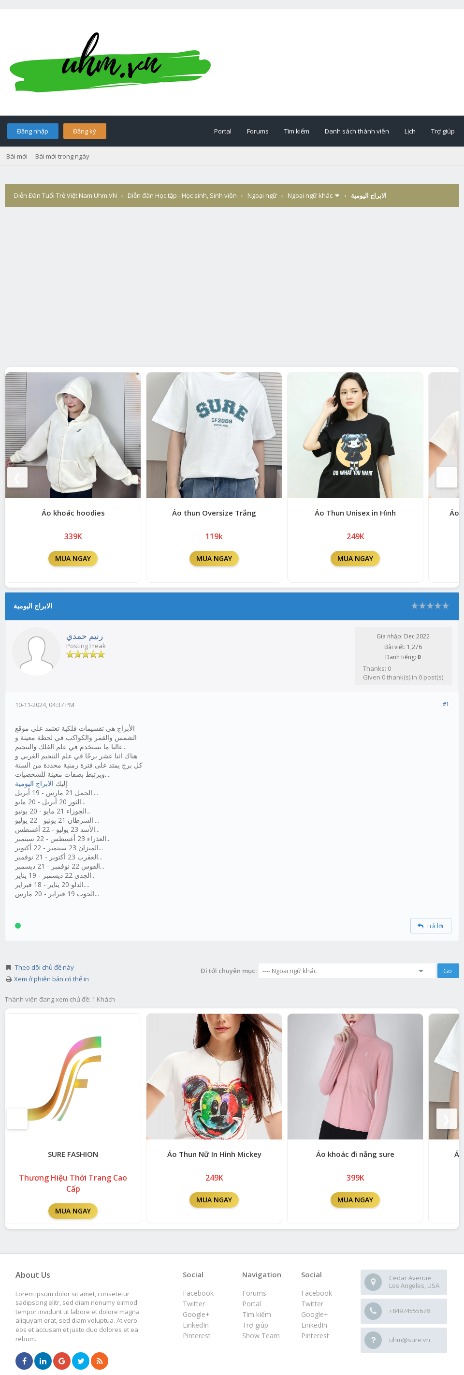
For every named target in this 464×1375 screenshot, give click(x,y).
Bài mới (17, 156)
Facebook (316, 1293)
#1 (446, 704)
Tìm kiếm (296, 131)
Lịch (410, 131)
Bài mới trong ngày (62, 156)
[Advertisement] (232, 294)
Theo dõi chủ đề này (44, 967)
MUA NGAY (73, 558)
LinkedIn (314, 1325)
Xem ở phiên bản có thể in (51, 979)
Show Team (261, 1335)
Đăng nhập (32, 131)
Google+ (314, 1314)
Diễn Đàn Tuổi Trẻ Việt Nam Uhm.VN (65, 195)
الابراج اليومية (34, 783)
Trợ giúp (443, 131)
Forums (258, 131)
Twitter (312, 1303)
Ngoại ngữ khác (310, 195)
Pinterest (315, 1335)
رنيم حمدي (84, 635)
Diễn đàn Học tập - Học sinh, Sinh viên (182, 195)
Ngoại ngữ (262, 195)
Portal (223, 131)
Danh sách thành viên (357, 131)
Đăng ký (84, 131)
